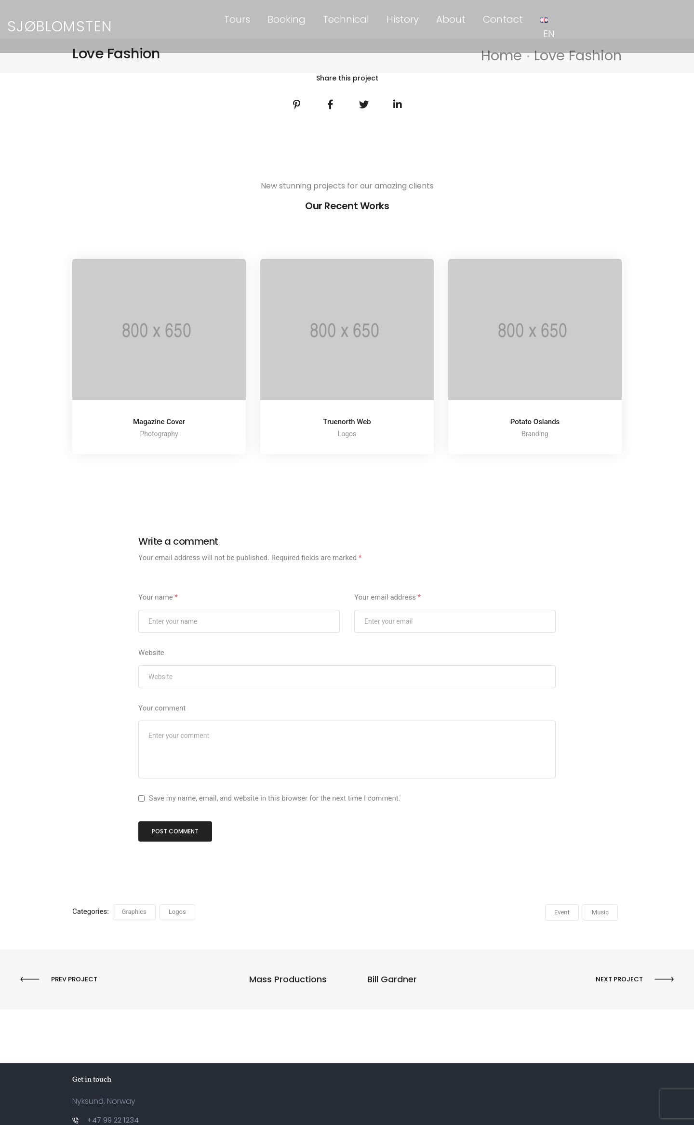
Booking (286, 19)
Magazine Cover (159, 421)
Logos (177, 911)
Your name (158, 597)
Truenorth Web (347, 421)
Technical (346, 19)
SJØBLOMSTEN (59, 19)
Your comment (162, 708)
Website (151, 652)
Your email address (387, 597)
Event (562, 912)
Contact (503, 19)
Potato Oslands (535, 421)
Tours (237, 19)
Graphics (134, 911)
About (451, 19)
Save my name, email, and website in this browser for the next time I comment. (274, 798)
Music (600, 912)
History (403, 19)
